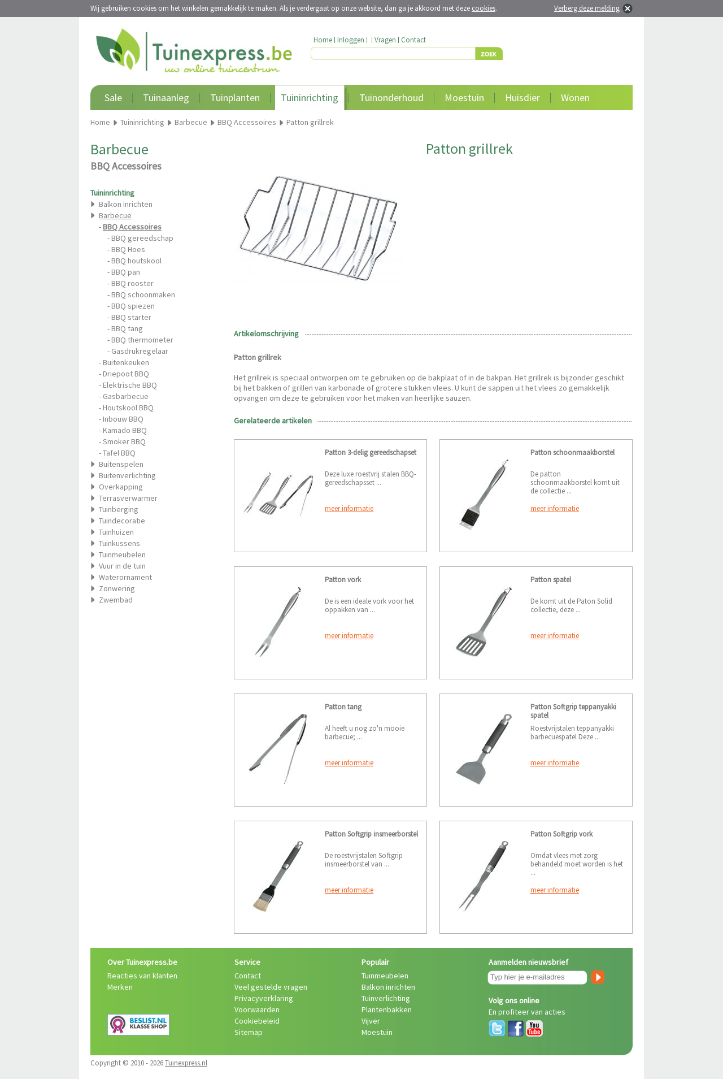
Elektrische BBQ (130, 385)
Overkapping (121, 487)
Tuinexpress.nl (186, 1063)
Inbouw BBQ (123, 419)
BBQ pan (125, 272)
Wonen (575, 97)
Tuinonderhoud (391, 97)
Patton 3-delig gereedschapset (370, 452)
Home (322, 40)
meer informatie (349, 508)
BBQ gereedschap (142, 238)
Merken (120, 987)
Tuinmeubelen (122, 554)
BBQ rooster (132, 283)
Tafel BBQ (119, 453)
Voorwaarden (257, 1009)
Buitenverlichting (127, 475)
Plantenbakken (387, 1009)
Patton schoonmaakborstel (572, 452)
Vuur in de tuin (122, 566)
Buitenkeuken (126, 362)
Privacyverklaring (263, 998)
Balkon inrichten (126, 204)
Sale (113, 97)
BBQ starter (131, 317)
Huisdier (522, 97)
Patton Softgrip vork (561, 834)
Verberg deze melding (587, 8)
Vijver (371, 1021)
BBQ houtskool (136, 260)
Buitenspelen (121, 464)
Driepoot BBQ (126, 374)
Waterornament (125, 577)
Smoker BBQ (124, 441)
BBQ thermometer (142, 340)
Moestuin (464, 97)
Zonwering (117, 588)
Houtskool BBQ (128, 407)
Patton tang (343, 707)
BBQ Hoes (128, 249)
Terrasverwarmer (128, 498)
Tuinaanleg (166, 97)
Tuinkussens (119, 543)
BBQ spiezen (133, 306)
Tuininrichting (309, 97)
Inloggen (350, 40)
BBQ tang (127, 328)
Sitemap (248, 1032)
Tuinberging (118, 509)
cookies (483, 8)
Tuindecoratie (122, 520)
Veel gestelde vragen (270, 987)
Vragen (385, 40)
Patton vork (343, 579)
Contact (413, 40)
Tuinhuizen (116, 532)
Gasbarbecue (126, 396)
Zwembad (116, 600)
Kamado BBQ (125, 430)
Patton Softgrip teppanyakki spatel (573, 711)
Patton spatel (550, 579)
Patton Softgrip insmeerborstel (371, 834)
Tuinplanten (235, 97)
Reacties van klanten (142, 975)
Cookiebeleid (257, 1021)
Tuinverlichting (386, 998)
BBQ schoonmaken (143, 294)
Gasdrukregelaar (139, 351)
